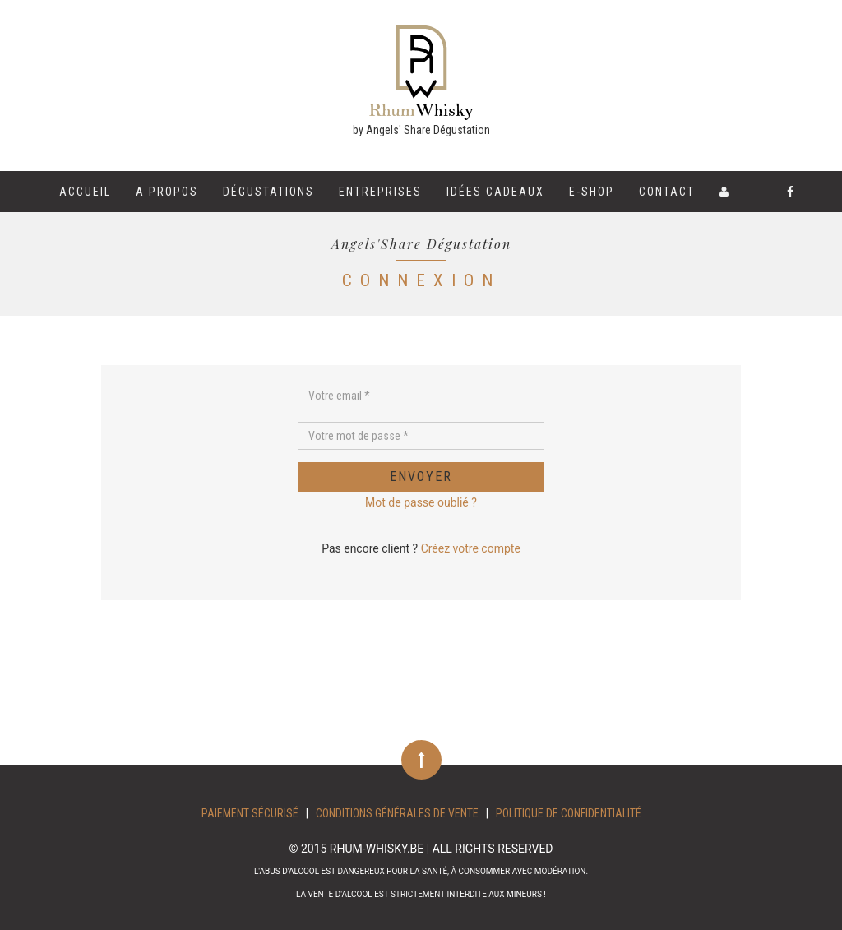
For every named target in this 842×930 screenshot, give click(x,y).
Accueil (85, 191)
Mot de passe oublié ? (421, 502)
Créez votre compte (470, 548)
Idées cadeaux (495, 191)
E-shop (591, 191)
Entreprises (380, 191)
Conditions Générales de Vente (397, 813)
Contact (667, 191)
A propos (167, 191)
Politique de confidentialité (568, 813)
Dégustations (268, 191)
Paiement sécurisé (249, 813)
